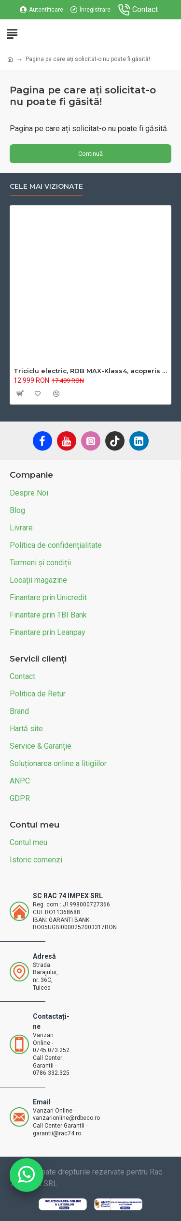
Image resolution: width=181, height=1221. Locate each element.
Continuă (90, 153)
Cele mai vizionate (46, 186)
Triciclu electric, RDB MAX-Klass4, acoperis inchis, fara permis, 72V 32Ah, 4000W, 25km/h (90, 371)
